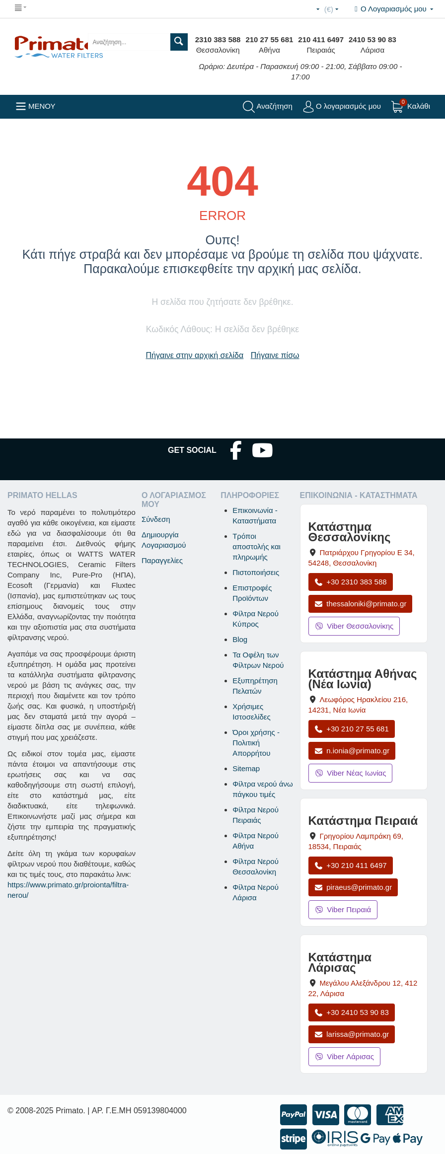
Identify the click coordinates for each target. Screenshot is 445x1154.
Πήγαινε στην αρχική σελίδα (195, 355)
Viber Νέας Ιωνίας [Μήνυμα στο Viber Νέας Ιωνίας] (350, 773)
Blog (239, 639)
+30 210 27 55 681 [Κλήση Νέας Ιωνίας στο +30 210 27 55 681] (351, 728)
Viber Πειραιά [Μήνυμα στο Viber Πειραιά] (343, 909)
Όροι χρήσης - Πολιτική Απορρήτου (256, 742)
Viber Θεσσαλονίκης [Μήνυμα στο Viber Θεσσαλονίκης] (354, 626)
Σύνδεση (156, 519)
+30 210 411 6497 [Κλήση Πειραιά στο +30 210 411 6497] (350, 865)
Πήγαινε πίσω (275, 355)
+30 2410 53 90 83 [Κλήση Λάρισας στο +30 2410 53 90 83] (351, 1012)
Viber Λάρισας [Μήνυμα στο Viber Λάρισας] (344, 1056)
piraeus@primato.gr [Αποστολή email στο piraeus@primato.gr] (353, 887)
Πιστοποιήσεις (255, 572)
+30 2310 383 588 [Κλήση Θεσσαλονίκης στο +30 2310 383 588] (350, 581)
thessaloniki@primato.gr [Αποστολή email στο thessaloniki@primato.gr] (360, 603)
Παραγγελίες (162, 560)
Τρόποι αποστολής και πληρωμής (256, 546)
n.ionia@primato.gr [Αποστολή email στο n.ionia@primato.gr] (352, 750)
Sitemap (246, 768)
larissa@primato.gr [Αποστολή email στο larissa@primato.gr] (351, 1034)
